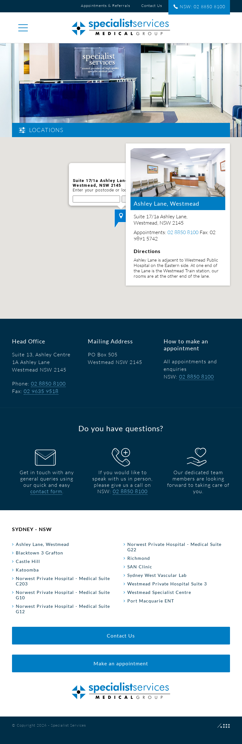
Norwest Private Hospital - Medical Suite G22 (174, 546)
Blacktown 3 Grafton (39, 552)
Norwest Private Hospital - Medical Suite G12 (63, 608)
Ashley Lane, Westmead (42, 544)
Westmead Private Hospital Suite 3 (167, 583)
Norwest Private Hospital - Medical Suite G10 (63, 595)
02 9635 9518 (41, 391)
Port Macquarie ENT (150, 600)
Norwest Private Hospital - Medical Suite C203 (63, 581)
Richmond (138, 558)
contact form (46, 491)
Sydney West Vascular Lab (157, 575)
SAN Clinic (139, 566)
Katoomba (27, 569)
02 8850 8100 (48, 383)
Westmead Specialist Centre (159, 592)
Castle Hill (28, 561)
